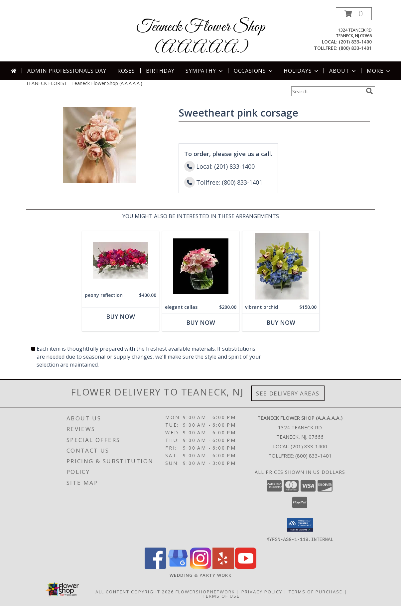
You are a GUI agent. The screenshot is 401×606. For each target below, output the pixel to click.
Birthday (160, 70)
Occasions (254, 70)
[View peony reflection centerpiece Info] (120, 260)
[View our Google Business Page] (178, 566)
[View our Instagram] (200, 566)
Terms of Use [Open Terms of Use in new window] (221, 596)
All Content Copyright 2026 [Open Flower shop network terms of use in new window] (134, 591)
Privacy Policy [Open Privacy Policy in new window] (261, 591)
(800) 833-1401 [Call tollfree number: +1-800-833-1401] (355, 48)
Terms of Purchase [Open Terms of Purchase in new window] (315, 591)
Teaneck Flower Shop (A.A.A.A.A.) (200, 37)
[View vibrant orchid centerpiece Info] (280, 266)
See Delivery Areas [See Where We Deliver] (288, 393)
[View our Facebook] (155, 566)
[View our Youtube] (245, 566)
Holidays (302, 70)
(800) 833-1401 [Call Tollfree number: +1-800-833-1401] (313, 455)
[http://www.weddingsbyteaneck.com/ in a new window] (200, 575)
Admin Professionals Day (66, 70)
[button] (354, 13)
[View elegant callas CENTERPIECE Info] (200, 266)
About (343, 70)
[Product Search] (327, 91)
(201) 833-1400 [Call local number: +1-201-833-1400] (355, 42)
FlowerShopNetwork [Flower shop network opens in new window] (205, 591)
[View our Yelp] (223, 566)
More (379, 70)
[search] (369, 91)
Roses (126, 70)
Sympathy (205, 70)
